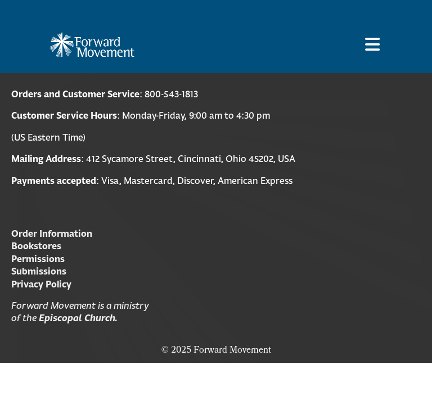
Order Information (51, 233)
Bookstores (36, 246)
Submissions (38, 271)
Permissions (38, 259)
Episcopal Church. (78, 318)
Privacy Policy (41, 284)
